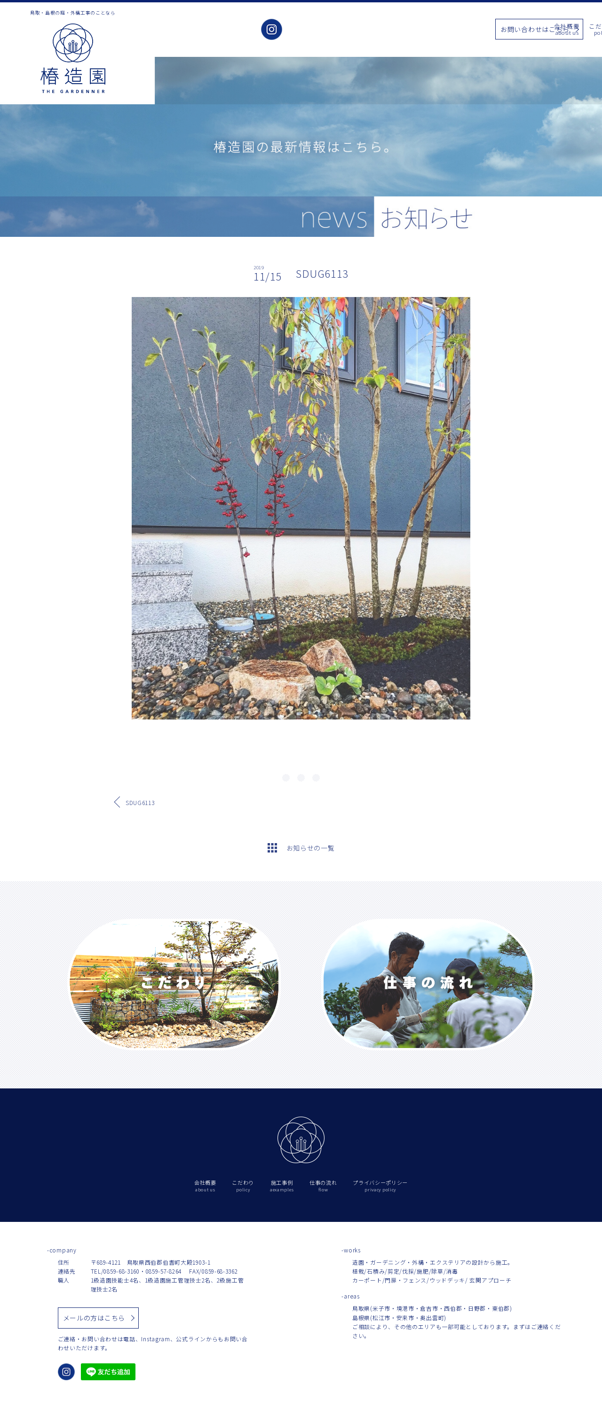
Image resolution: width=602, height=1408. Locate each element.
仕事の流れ (454, 29)
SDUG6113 (140, 802)
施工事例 (381, 29)
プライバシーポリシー (380, 1186)
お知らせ (416, 29)
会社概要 (310, 29)
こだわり (345, 29)
